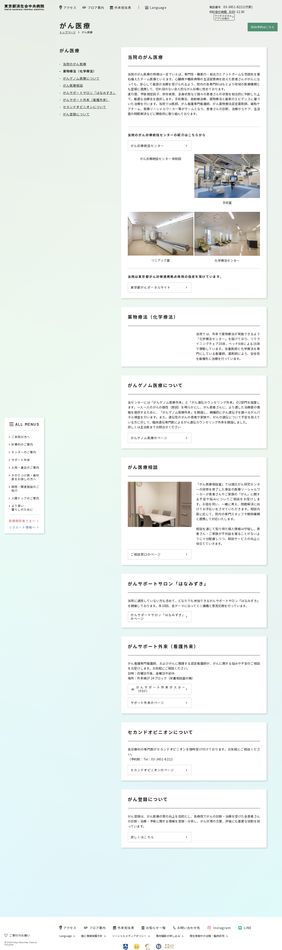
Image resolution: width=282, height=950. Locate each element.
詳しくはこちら (142, 862)
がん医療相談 (73, 85)
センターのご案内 (23, 452)
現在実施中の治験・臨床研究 (207, 936)
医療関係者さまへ (23, 520)
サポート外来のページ (147, 728)
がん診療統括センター (147, 145)
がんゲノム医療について (81, 78)
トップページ (67, 32)
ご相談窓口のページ (146, 580)
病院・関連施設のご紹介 (25, 489)
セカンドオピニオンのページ (152, 795)
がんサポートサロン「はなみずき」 (89, 92)
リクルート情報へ (23, 527)
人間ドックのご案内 (25, 498)
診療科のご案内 (22, 444)
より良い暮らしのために (22, 508)
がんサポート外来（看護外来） (86, 100)
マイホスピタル (223, 17)
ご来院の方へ (20, 437)
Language (65, 936)
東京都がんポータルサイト (151, 306)
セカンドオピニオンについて (84, 107)
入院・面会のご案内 (25, 468)
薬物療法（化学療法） (79, 71)
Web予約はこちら (262, 27)
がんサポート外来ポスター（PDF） (158, 714)
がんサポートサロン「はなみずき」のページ (158, 642)
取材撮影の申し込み (168, 936)
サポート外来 (20, 460)
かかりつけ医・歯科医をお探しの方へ (25, 477)
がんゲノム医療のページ (149, 463)
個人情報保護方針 (91, 936)
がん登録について (76, 114)
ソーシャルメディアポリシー (129, 936)
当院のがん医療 (74, 64)
